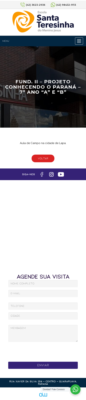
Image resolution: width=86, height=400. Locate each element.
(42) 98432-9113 (66, 4)
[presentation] (38, 351)
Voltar (43, 158)
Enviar (43, 365)
